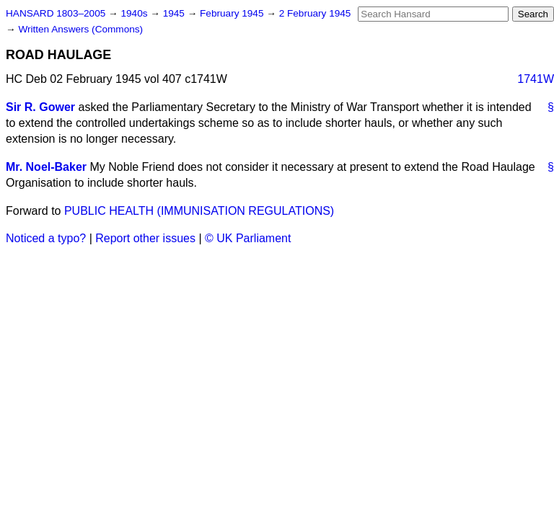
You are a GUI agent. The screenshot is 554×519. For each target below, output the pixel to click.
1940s (135, 13)
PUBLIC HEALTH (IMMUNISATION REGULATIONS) (199, 211)
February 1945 (233, 13)
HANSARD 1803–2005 (55, 13)
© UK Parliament (248, 238)
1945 (175, 13)
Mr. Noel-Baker (46, 167)
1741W (535, 79)
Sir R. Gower (40, 107)
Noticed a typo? (46, 238)
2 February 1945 (315, 13)
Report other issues (145, 238)
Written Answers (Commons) (80, 29)
